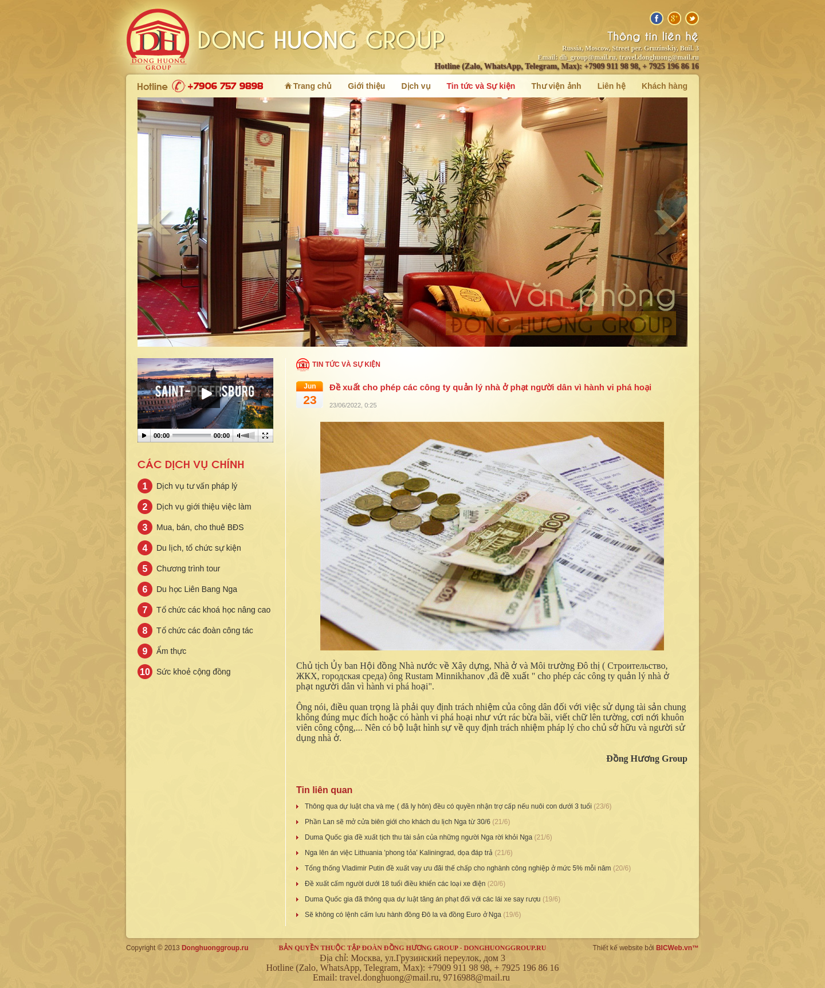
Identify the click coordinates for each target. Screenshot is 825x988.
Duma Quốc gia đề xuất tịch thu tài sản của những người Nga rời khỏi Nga (420, 837)
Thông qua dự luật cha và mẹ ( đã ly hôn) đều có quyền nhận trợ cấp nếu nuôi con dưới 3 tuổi (449, 806)
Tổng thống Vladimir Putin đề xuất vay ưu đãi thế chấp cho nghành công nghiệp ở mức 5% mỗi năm (459, 868)
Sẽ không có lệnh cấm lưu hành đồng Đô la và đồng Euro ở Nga (404, 915)
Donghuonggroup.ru (215, 948)
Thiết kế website (618, 948)
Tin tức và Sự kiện (346, 364)
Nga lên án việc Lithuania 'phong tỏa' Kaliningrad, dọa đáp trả (399, 853)
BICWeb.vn (674, 948)
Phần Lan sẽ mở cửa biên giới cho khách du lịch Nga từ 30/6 (398, 822)
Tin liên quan (324, 790)
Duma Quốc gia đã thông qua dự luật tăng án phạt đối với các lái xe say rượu (424, 899)
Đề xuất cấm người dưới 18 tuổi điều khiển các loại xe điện (396, 884)
